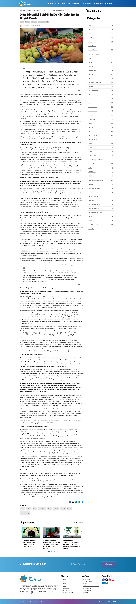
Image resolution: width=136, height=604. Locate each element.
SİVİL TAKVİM (86, 3)
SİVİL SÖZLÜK (87, 588)
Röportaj (34, 21)
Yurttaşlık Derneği (43, 21)
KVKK (100, 600)
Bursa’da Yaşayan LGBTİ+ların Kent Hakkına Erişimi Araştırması (29, 540)
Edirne (50, 508)
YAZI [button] (55, 3)
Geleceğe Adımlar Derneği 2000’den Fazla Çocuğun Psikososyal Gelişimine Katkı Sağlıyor (51, 540)
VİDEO (64, 583)
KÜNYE (85, 581)
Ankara (22, 508)
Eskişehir (57, 508)
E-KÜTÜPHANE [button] (96, 3)
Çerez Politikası (93, 600)
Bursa (35, 508)
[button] (48, 547)
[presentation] (21, 529)
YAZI (64, 579)
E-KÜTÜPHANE (87, 585)
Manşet (29, 10)
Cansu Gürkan (43, 508)
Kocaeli (71, 508)
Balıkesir (29, 508)
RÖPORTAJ (66, 585)
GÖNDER (108, 560)
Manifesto (106, 600)
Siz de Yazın (113, 600)
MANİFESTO (86, 576)
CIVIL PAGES (108, 3)
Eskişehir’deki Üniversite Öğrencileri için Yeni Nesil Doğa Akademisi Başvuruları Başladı (71, 540)
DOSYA (65, 581)
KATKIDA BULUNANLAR (69, 590)
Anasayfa (22, 10)
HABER (65, 576)
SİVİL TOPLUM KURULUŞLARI (91, 583)
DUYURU (65, 588)
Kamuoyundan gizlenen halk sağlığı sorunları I (65, 121)
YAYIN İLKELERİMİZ (88, 579)
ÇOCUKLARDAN (64, 3)
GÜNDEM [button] (47, 3)
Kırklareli (64, 508)
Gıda (22, 21)
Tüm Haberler (77, 519)
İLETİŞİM (85, 590)
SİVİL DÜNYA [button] (75, 3)
